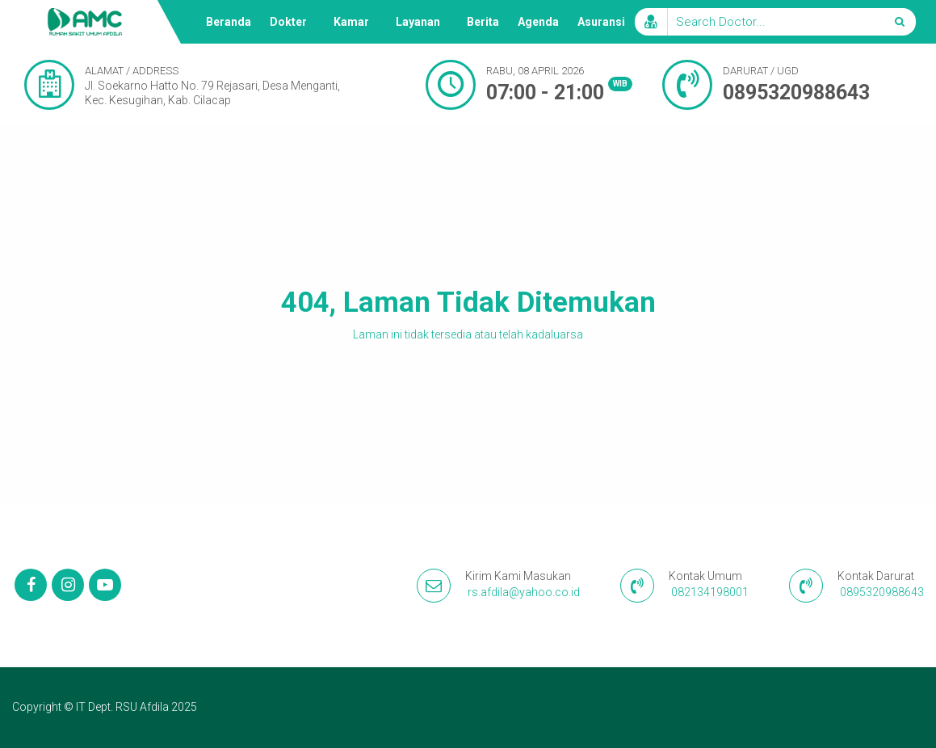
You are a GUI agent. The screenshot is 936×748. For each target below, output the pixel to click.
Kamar (351, 21)
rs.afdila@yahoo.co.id (524, 592)
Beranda (228, 21)
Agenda (538, 21)
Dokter (288, 21)
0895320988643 (796, 92)
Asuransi (601, 21)
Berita (483, 21)
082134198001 (710, 592)
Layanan (418, 21)
